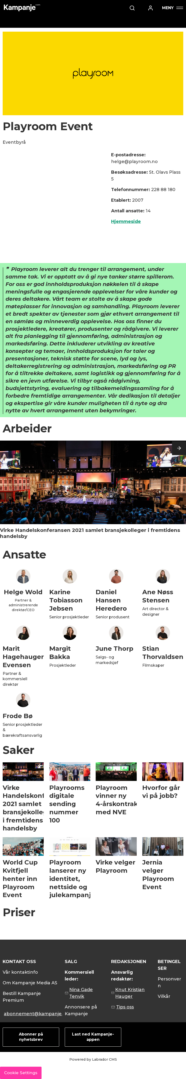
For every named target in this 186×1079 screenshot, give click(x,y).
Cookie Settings (20, 1072)
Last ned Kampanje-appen (93, 1037)
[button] (179, 448)
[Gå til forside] (22, 8)
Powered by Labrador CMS (93, 1059)
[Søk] (144, 8)
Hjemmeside (126, 221)
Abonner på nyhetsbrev (31, 1037)
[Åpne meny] (172, 7)
